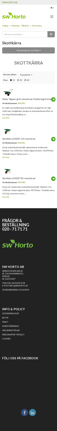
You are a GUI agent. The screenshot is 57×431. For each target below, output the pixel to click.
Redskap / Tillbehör (20, 25)
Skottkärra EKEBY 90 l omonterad (18, 178)
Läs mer (5, 117)
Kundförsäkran (10, 326)
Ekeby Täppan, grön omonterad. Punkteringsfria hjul (27, 99)
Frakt (5, 322)
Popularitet (26, 74)
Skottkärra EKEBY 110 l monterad (18, 138)
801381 (21, 143)
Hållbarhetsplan (11, 330)
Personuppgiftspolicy (13, 335)
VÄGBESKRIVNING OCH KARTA (15, 290)
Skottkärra (37, 25)
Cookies (6, 339)
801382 (21, 103)
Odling (5, 25)
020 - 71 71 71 (14, 229)
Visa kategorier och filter (29, 50)
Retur (5, 318)
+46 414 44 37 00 (18, 283)
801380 (21, 182)
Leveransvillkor (10, 313)
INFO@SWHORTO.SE (19, 286)
